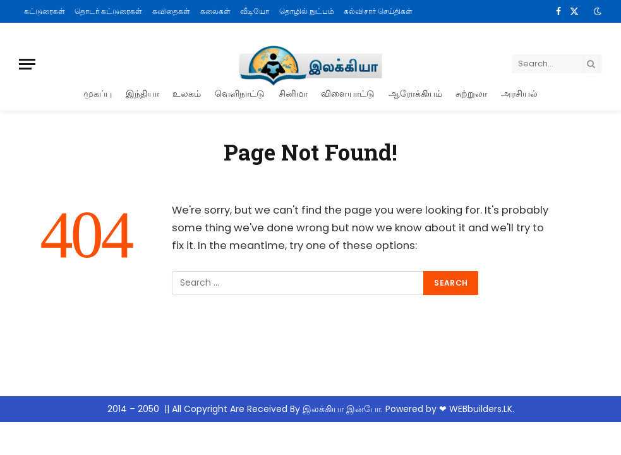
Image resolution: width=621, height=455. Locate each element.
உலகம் (186, 93)
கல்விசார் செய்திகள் (378, 11)
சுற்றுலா (471, 93)
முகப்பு (97, 93)
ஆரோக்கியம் (415, 93)
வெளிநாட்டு (240, 93)
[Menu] (27, 64)
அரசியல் (519, 93)
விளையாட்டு (348, 93)
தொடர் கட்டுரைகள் (108, 11)
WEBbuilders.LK (480, 409)
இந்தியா (142, 93)
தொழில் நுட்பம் (306, 11)
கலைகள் (215, 11)
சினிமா (293, 93)
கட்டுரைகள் (44, 11)
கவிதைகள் (171, 11)
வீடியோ (254, 11)
